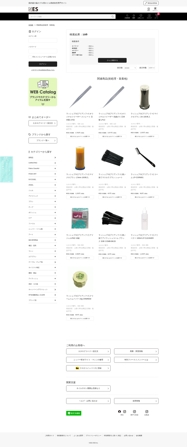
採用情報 (136, 401)
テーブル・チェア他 (36, 262)
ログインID (32, 36)
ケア (30, 218)
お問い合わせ (128, 435)
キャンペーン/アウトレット (38, 289)
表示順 (120, 68)
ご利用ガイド (49, 435)
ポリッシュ (32, 212)
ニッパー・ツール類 (36, 229)
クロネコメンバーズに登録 (88, 368)
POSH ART (32, 174)
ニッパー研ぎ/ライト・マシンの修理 (88, 360)
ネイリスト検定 (34, 267)
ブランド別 (32, 300)
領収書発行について (64, 435)
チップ (31, 207)
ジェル (31, 190)
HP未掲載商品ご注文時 (37, 295)
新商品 (31, 157)
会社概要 (139, 435)
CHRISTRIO (33, 163)
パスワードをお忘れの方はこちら (43, 70)
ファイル (32, 223)
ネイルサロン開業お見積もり (88, 388)
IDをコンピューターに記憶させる (44, 57)
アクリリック (33, 196)
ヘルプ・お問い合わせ (88, 401)
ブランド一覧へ (42, 140)
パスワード (32, 47)
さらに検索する (112, 60)
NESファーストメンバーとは (136, 360)
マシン (31, 251)
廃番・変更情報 (136, 351)
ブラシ (31, 201)
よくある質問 (78, 435)
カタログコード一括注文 (43, 123)
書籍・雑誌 (32, 273)
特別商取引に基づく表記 (112, 435)
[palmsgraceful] (6, 169)
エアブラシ (32, 256)
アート (31, 234)
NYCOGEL (32, 179)
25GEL (31, 185)
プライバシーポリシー (93, 435)
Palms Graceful (34, 168)
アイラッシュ (33, 278)
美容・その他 (33, 284)
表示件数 (143, 68)
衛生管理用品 (33, 240)
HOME (31, 25)
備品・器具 (32, 245)
